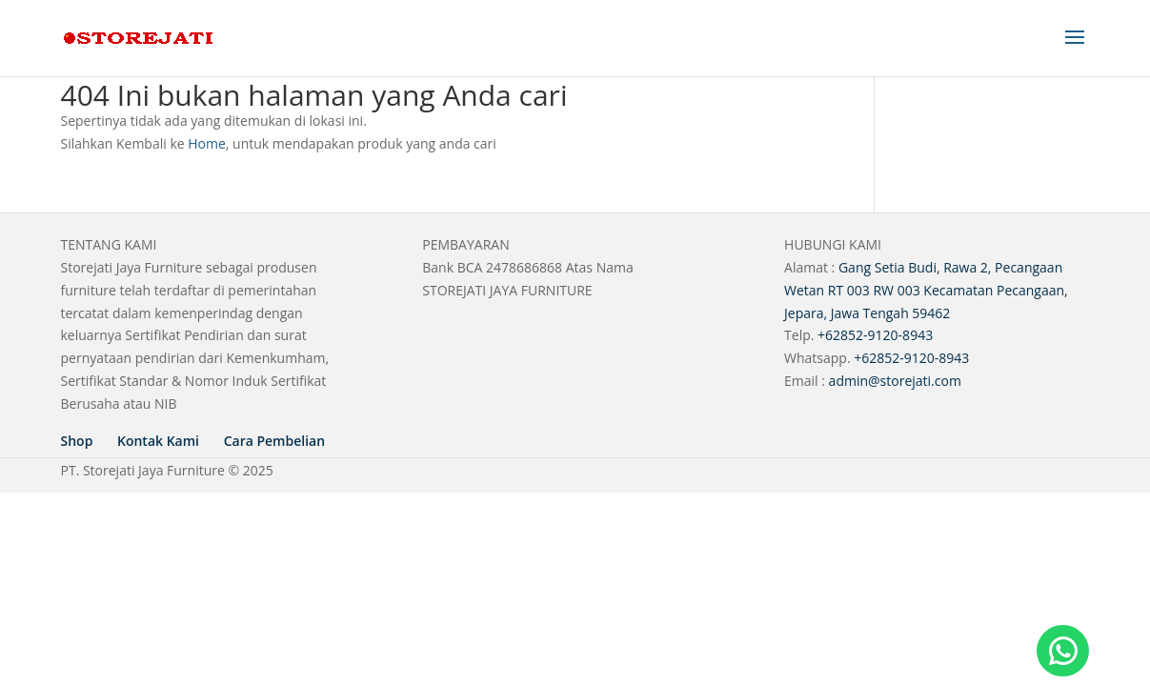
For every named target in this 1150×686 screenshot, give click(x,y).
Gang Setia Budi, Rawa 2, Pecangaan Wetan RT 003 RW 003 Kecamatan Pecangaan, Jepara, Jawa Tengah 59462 (926, 290)
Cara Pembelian (274, 441)
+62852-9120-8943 (875, 335)
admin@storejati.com (895, 381)
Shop (77, 441)
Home (207, 143)
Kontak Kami (158, 441)
